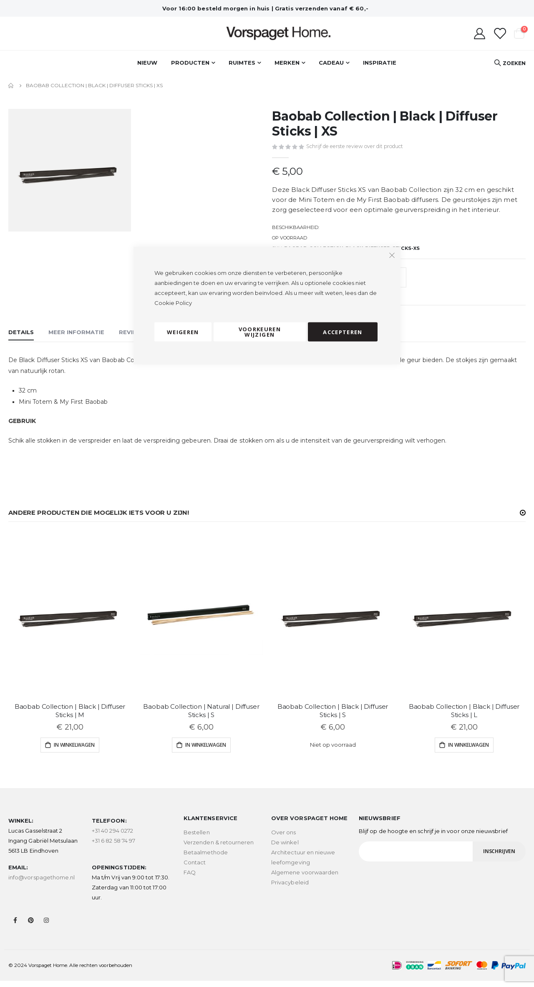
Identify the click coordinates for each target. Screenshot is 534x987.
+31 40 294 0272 (112, 836)
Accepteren (343, 331)
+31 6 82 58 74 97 (113, 846)
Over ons (283, 838)
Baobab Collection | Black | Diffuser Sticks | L (464, 716)
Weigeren (183, 331)
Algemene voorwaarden (304, 878)
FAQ (190, 878)
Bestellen (197, 838)
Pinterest (31, 926)
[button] (522, 519)
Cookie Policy (173, 303)
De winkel (285, 848)
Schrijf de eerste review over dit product (354, 147)
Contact (195, 868)
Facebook (15, 926)
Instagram (46, 926)
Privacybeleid (290, 888)
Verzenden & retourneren (219, 848)
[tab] (21, 339)
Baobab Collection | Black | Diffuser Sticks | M (70, 716)
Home (11, 86)
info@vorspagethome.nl (41, 883)
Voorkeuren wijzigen (260, 331)
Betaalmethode (206, 858)
